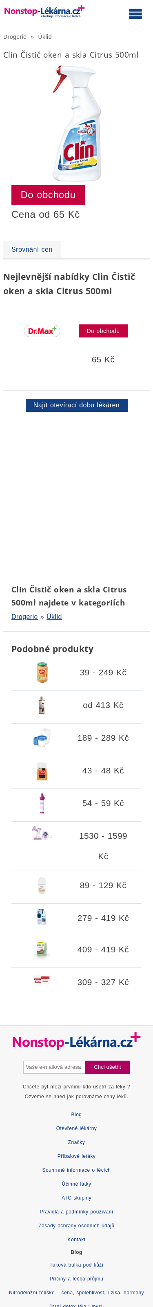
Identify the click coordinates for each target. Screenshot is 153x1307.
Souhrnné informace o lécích (76, 1170)
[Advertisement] (76, 496)
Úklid (45, 37)
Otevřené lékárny (76, 1128)
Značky (76, 1142)
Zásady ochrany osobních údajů (76, 1226)
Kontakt (77, 1239)
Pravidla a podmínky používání (76, 1212)
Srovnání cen (32, 249)
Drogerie (15, 37)
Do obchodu (48, 194)
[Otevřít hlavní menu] (135, 13)
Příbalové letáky (77, 1156)
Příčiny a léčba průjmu (77, 1279)
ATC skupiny (76, 1198)
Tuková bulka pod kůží (76, 1265)
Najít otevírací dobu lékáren (76, 405)
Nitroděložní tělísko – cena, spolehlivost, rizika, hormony (76, 1293)
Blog (76, 1114)
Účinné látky (76, 1184)
